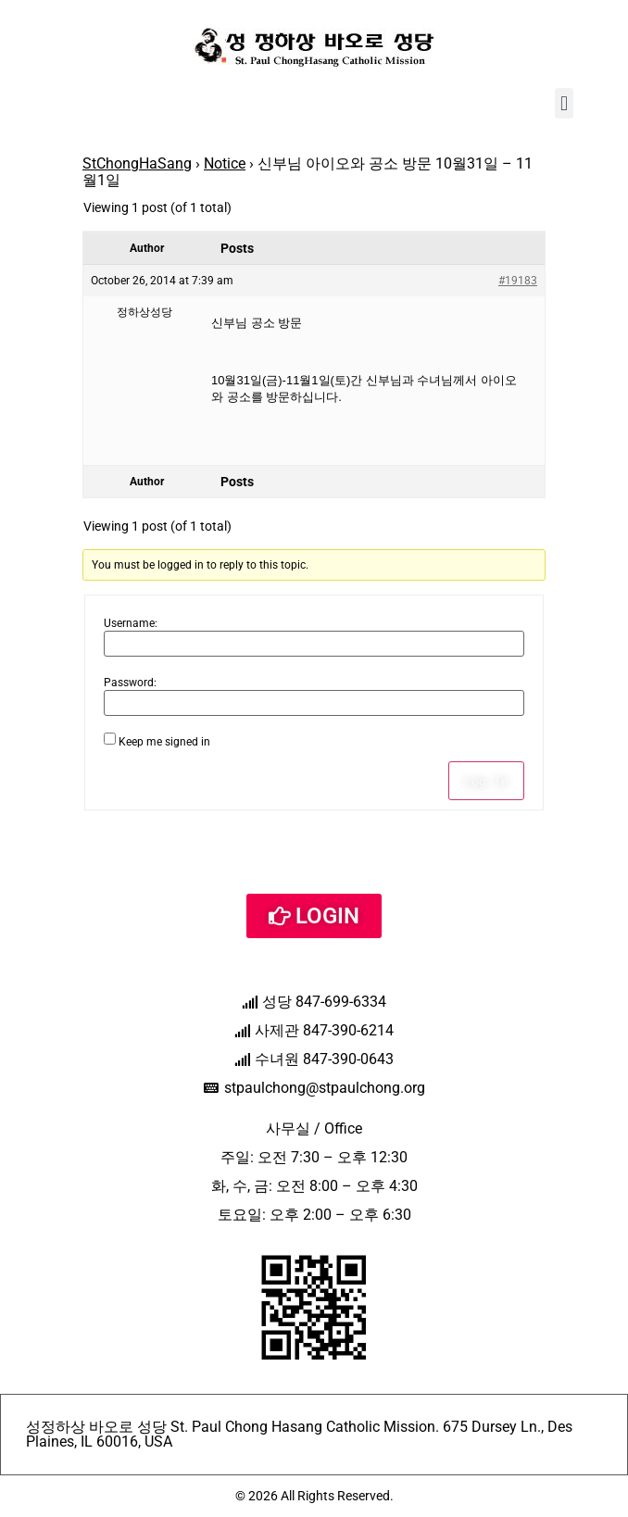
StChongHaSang (137, 163)
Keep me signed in (164, 741)
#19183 (517, 280)
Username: (130, 623)
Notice (224, 163)
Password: (130, 682)
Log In (486, 780)
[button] (563, 103)
